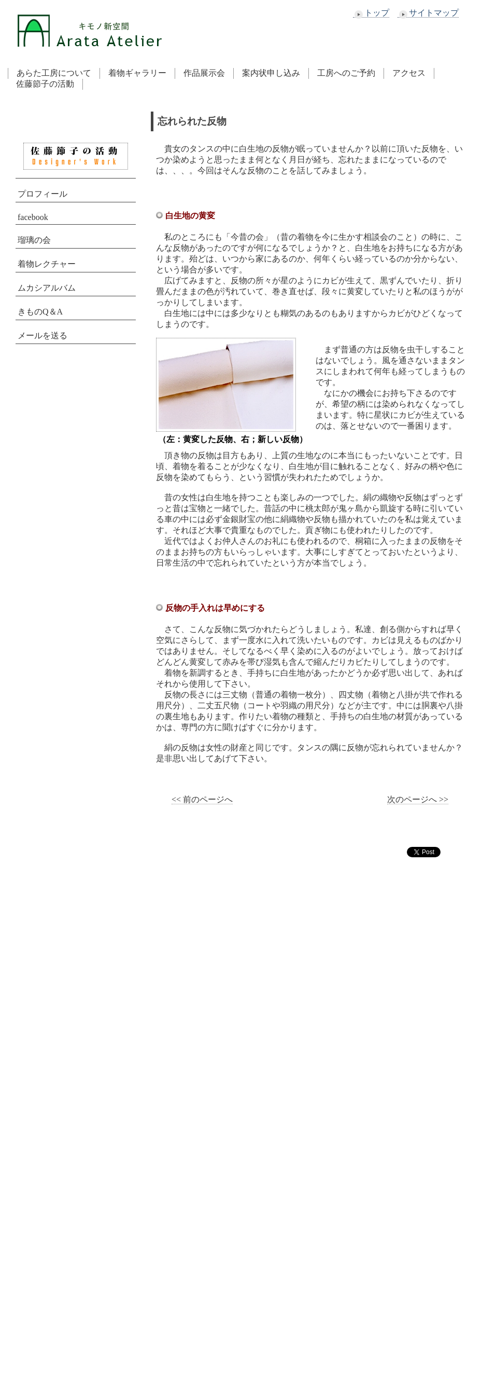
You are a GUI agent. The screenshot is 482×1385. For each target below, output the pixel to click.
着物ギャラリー (137, 72)
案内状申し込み (271, 72)
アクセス (409, 72)
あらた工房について (54, 72)
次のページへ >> (417, 799)
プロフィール (42, 193)
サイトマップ (428, 13)
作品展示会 (204, 72)
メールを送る (42, 335)
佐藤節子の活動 (45, 83)
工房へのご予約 (346, 72)
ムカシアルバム (47, 287)
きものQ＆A (40, 311)
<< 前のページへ (202, 799)
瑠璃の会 (34, 240)
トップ (371, 13)
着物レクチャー (47, 263)
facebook (33, 217)
